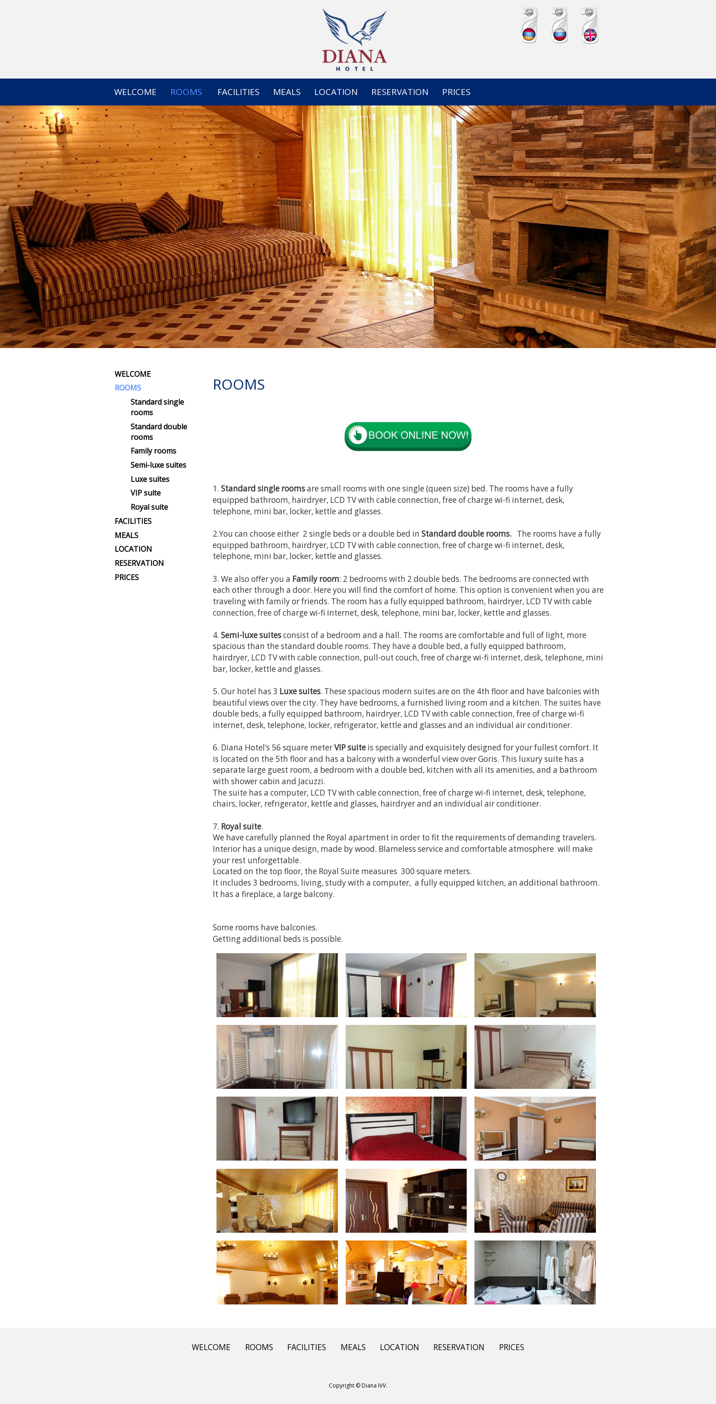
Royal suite (149, 507)
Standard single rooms (157, 407)
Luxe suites (150, 479)
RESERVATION (399, 92)
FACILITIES (238, 92)
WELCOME (135, 92)
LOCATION (336, 92)
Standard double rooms (159, 432)
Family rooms (153, 451)
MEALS (286, 92)
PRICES (456, 92)
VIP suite (146, 493)
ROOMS (186, 92)
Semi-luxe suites (158, 465)
